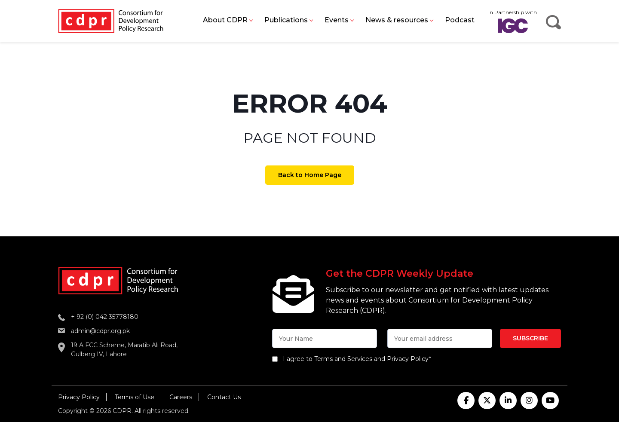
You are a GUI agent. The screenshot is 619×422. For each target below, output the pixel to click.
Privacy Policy (79, 397)
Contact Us (224, 397)
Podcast (460, 20)
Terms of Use (134, 397)
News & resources (396, 20)
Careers (180, 397)
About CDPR (225, 20)
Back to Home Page (309, 175)
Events (337, 20)
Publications (286, 20)
